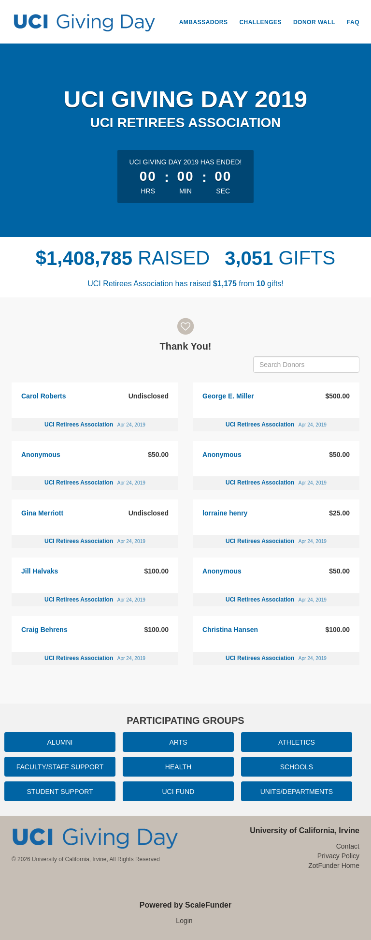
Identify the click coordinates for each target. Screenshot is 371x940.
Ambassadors (203, 22)
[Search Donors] (306, 364)
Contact (347, 846)
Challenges (260, 22)
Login (184, 921)
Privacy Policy (338, 856)
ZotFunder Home (333, 865)
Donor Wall (314, 22)
